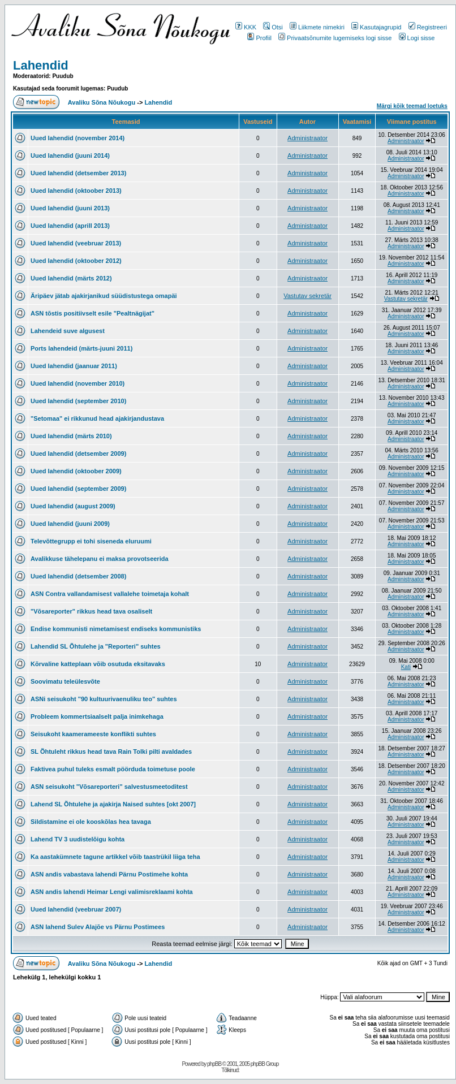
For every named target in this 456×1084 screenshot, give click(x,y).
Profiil (259, 37)
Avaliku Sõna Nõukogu (102, 102)
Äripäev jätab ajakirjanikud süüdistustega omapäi (104, 295)
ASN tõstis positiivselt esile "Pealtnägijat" (92, 313)
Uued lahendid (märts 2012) (71, 278)
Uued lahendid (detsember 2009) (78, 453)
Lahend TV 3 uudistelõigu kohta (77, 839)
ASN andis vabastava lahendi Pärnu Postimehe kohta (109, 874)
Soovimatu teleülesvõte (65, 681)
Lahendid (40, 65)
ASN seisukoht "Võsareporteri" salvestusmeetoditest (109, 786)
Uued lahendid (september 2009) (78, 488)
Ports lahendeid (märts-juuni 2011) (81, 348)
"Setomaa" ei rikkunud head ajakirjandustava (97, 418)
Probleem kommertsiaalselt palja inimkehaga (97, 716)
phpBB (214, 1064)
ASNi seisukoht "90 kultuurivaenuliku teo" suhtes (104, 699)
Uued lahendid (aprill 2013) (70, 225)
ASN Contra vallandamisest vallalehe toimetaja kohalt (110, 593)
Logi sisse (417, 37)
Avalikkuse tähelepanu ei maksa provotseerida (100, 558)
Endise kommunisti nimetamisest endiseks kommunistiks (116, 628)
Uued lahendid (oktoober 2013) (76, 190)
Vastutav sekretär (307, 295)
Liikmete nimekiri (317, 27)
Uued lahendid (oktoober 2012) (76, 260)
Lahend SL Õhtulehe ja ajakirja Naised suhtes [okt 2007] (113, 804)
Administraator (307, 138)
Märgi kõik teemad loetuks (412, 106)
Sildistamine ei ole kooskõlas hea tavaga (91, 821)
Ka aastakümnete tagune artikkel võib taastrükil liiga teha (115, 856)
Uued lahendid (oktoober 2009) (76, 471)
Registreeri (427, 27)
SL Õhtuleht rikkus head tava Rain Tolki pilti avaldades (111, 751)
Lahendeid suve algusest (68, 330)
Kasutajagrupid (376, 27)
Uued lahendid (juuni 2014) (70, 155)
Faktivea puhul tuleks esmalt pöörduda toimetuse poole (113, 769)
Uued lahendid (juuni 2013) (70, 208)
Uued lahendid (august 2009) (73, 506)
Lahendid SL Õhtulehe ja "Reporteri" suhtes (96, 646)
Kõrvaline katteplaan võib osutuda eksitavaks (98, 663)
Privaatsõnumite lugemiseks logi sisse (335, 37)
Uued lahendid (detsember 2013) (78, 173)
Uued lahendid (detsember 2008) (78, 576)
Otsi (273, 27)
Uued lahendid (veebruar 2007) (76, 909)
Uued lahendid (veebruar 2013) (76, 243)
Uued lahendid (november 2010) (77, 383)
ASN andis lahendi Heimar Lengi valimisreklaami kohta (112, 891)
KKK (245, 27)
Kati (406, 667)
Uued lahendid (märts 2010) (71, 436)
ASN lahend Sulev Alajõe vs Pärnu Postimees (98, 926)
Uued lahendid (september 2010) (78, 401)
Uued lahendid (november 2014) (77, 138)
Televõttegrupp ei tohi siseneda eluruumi (91, 541)
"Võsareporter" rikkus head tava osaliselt (91, 611)
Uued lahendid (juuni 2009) (70, 523)
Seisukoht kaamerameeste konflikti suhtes (93, 734)
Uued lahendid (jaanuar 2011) (74, 365)
